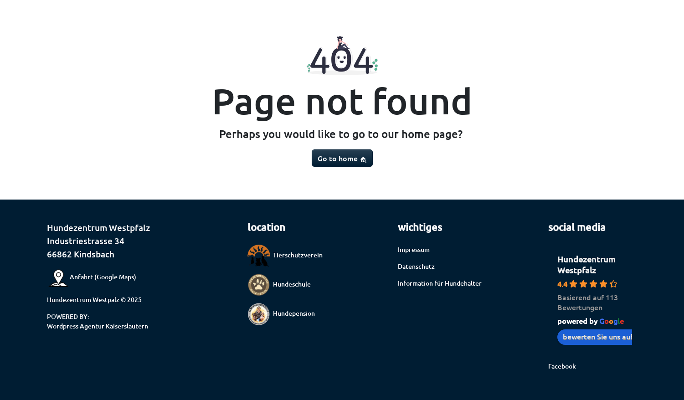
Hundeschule (279, 284)
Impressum (414, 249)
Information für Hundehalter (440, 283)
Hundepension (281, 313)
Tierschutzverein (285, 255)
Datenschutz (416, 266)
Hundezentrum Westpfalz (586, 264)
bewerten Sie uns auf (602, 336)
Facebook (562, 366)
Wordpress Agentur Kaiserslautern (97, 326)
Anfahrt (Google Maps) (91, 276)
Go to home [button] (342, 158)
